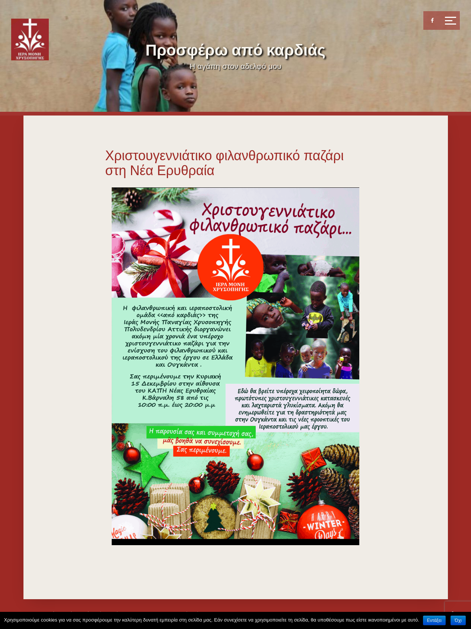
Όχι (458, 620)
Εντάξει (434, 620)
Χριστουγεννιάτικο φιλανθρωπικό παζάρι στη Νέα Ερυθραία (224, 163)
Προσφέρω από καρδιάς (235, 50)
